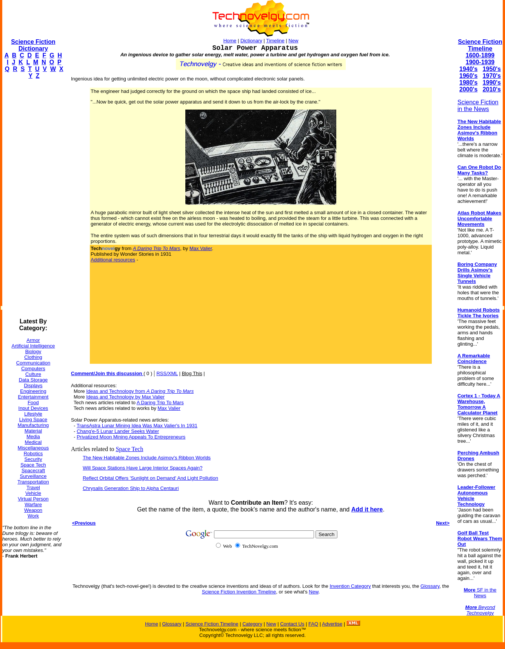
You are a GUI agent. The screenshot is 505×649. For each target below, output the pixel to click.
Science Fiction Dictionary (33, 45)
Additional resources (113, 260)
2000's (468, 89)
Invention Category (350, 586)
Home (230, 40)
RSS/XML (167, 373)
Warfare (33, 504)
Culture (33, 374)
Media (33, 436)
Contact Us (292, 624)
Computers (33, 368)
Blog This (192, 373)
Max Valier (200, 248)
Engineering (33, 391)
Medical (33, 442)
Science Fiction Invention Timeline (239, 592)
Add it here (367, 509)
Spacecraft (33, 470)
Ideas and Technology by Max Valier (125, 397)
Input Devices (33, 408)
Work (33, 516)
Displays (33, 385)
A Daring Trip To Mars (160, 402)
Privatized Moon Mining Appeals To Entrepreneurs (131, 437)
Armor (33, 340)
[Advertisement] (32, 198)
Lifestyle (33, 414)
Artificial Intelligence (33, 346)
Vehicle (33, 493)
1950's (492, 69)
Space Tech (33, 465)
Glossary (429, 586)
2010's (492, 89)
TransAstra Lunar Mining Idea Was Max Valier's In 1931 (137, 425)
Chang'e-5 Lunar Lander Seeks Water (118, 431)
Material (33, 431)
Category (252, 624)
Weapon (33, 510)
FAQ (313, 624)
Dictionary (251, 40)
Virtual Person (33, 499)
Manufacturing (33, 425)
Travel (33, 487)
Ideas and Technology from (140, 391)
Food (33, 402)
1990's (492, 82)
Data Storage (33, 380)
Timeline (275, 40)
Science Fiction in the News (478, 105)
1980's (468, 82)
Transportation (33, 482)
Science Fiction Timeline (480, 45)
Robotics (33, 453)
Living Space (33, 419)
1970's (492, 76)
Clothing (33, 357)
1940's (468, 69)
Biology (33, 351)
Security (33, 459)
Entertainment (33, 397)
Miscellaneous (33, 448)
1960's (468, 76)
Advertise (332, 624)
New (293, 40)
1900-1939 (480, 62)
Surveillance (33, 476)
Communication (33, 363)
